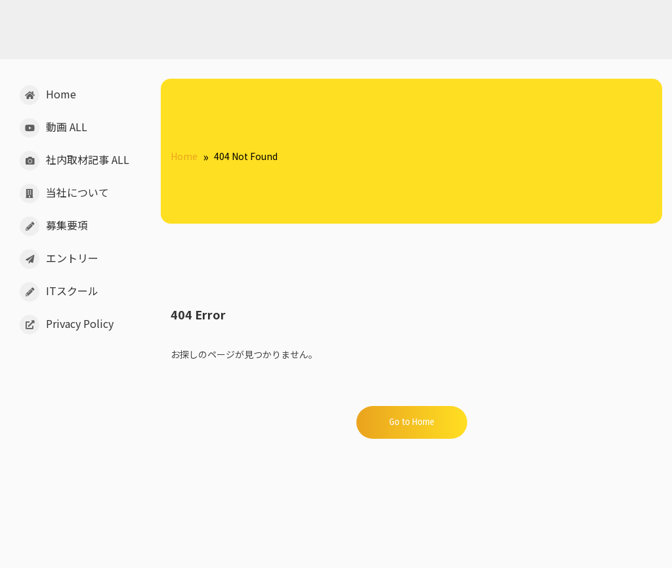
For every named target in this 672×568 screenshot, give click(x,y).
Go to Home (411, 422)
